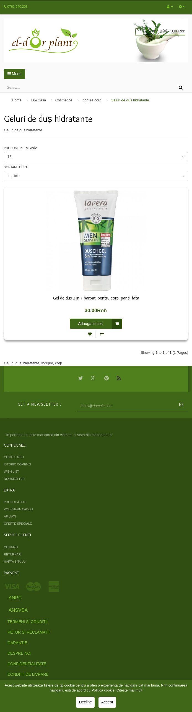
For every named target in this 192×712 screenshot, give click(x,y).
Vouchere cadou (18, 509)
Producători (15, 502)
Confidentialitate (26, 664)
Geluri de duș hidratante (130, 100)
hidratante (31, 363)
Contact (11, 547)
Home (17, 100)
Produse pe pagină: (20, 148)
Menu (14, 73)
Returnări (13, 554)
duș (18, 363)
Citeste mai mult (129, 690)
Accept (107, 702)
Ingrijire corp (92, 100)
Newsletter (14, 478)
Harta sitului (15, 561)
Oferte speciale (18, 523)
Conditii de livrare (28, 674)
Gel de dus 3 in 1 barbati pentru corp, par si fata (96, 298)
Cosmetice (63, 100)
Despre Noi (19, 653)
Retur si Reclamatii (28, 632)
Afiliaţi (10, 516)
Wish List (11, 471)
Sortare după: (16, 167)
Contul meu (14, 457)
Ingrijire (47, 363)
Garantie (17, 643)
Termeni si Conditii (27, 621)
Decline (85, 702)
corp (58, 363)
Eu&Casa (38, 100)
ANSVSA (18, 610)
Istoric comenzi (17, 464)
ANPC (15, 597)
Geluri (9, 363)
